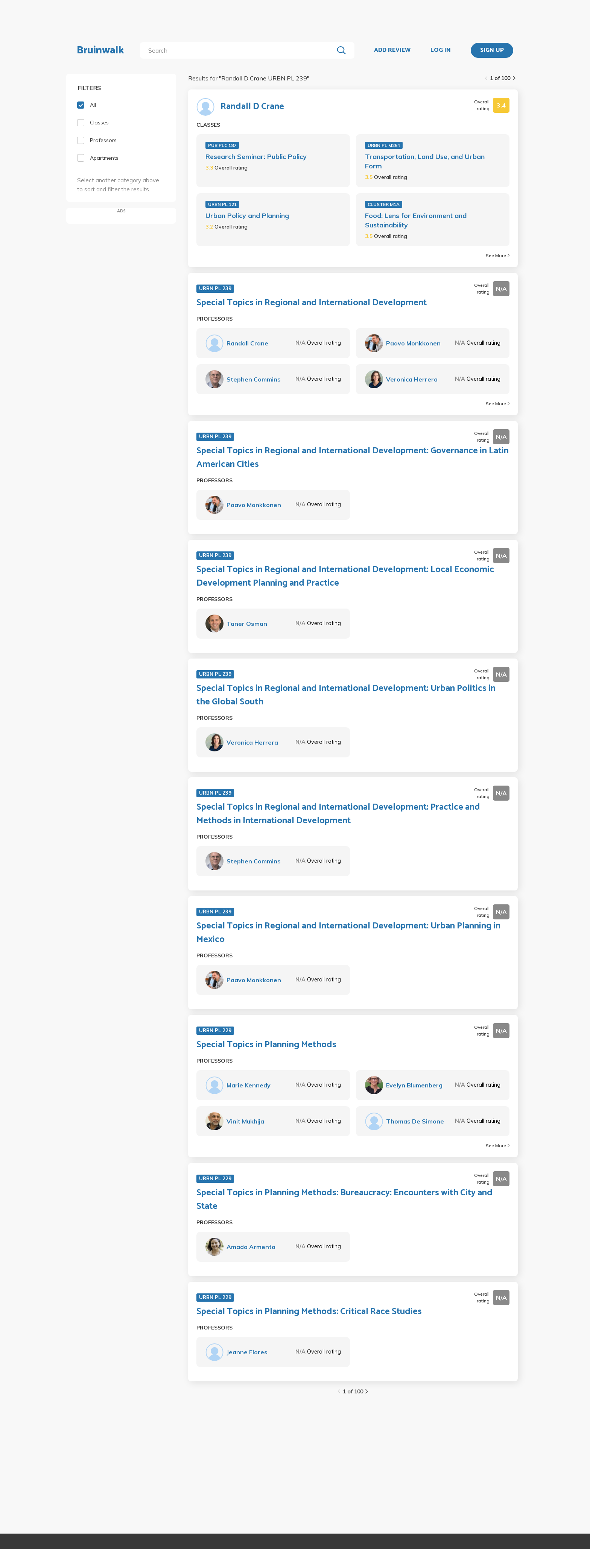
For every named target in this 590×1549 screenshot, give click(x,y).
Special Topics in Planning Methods (266, 1045)
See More (497, 255)
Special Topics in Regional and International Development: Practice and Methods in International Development (338, 814)
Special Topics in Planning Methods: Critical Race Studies (309, 1312)
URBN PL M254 (384, 145)
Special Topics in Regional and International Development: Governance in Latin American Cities (352, 457)
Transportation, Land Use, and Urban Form (425, 161)
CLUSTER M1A (384, 204)
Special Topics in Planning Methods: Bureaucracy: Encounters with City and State (344, 1199)
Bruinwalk (100, 50)
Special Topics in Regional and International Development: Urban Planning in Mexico (348, 932)
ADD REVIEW (392, 50)
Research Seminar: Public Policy (256, 156)
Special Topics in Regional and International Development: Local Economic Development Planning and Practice (345, 576)
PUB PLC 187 (222, 145)
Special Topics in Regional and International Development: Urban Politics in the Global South (346, 695)
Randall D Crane (252, 107)
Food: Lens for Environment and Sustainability (416, 220)
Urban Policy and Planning (247, 215)
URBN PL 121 (222, 204)
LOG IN (440, 50)
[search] (238, 50)
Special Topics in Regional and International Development (311, 303)
